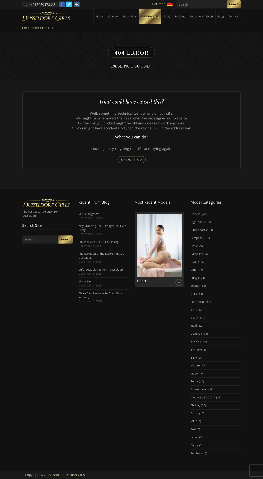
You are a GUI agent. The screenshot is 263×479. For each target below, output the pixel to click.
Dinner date (198, 230)
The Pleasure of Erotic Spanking (98, 242)
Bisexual (196, 214)
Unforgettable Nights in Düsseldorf (100, 269)
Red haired (197, 453)
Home (100, 16)
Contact (233, 16)
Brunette (196, 349)
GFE (193, 293)
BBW (194, 357)
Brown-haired (199, 389)
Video (194, 373)
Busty (194, 317)
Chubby (195, 405)
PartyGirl (196, 254)
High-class (197, 222)
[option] (159, 249)
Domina (196, 333)
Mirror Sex (84, 281)
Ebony (194, 445)
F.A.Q (167, 16)
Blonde (195, 341)
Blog (221, 16)
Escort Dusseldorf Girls (68, 475)
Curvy (194, 278)
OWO (194, 262)
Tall (193, 309)
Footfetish (197, 302)
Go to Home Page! (131, 159)
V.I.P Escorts (150, 16)
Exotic (194, 413)
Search (234, 4)
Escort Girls (129, 16)
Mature (195, 365)
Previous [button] (134, 251)
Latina (194, 437)
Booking (180, 16)
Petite (194, 381)
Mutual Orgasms (88, 214)
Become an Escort (201, 16)
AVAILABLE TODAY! (203, 397)
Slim (193, 270)
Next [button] (185, 251)
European (197, 238)
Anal (193, 429)
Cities (113, 16)
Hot (193, 246)
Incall (194, 325)
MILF (194, 421)
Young (195, 285)
